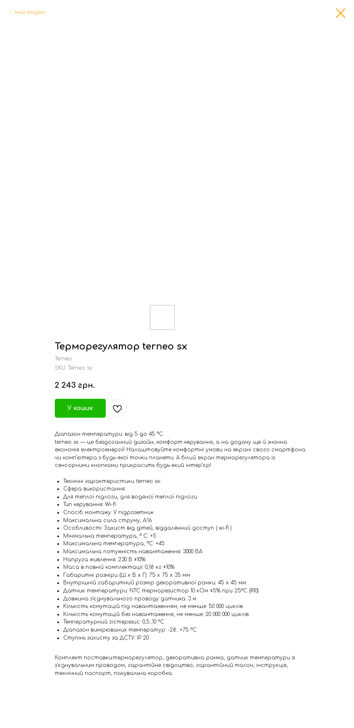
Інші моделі (30, 12)
